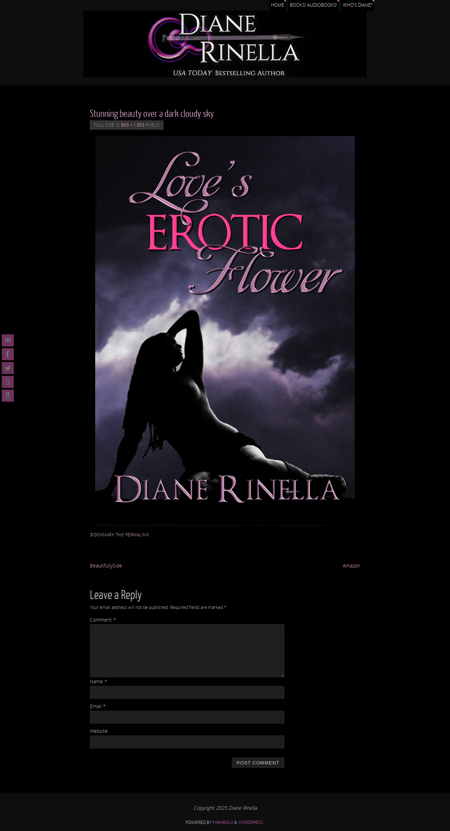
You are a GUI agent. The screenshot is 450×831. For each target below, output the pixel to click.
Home (277, 5)
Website (99, 731)
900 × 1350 (133, 125)
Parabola (223, 822)
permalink (137, 534)
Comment (103, 619)
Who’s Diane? (358, 5)
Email (98, 706)
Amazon (351, 565)
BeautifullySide (106, 565)
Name (98, 681)
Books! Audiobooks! (313, 5)
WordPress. (251, 822)
